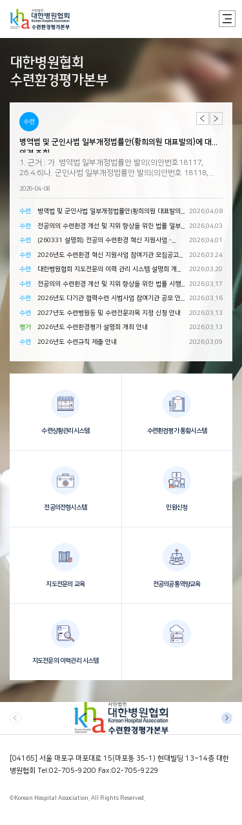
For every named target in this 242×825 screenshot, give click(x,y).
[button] (216, 118)
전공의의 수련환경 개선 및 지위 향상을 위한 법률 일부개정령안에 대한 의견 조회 (109, 227)
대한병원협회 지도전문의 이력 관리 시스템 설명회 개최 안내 (110, 270)
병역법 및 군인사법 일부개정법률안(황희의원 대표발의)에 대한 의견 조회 (119, 145)
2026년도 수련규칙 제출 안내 (77, 342)
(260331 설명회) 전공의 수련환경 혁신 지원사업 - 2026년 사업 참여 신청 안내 (104, 241)
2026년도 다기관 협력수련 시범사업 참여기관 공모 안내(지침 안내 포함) (109, 299)
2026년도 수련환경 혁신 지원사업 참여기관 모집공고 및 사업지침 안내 (108, 256)
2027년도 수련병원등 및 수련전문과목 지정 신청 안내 (109, 313)
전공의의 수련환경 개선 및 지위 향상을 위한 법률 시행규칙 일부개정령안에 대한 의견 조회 (109, 285)
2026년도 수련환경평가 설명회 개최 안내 (92, 327)
